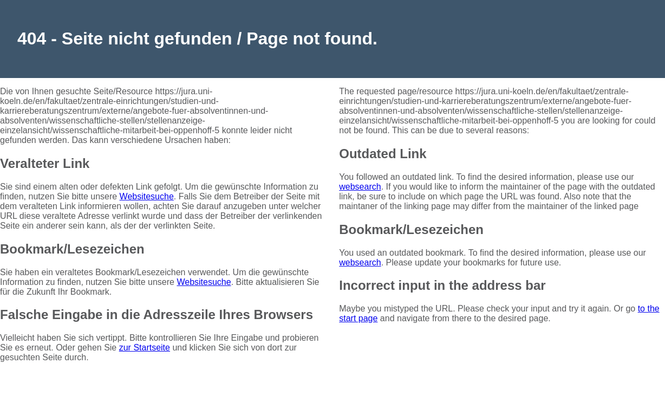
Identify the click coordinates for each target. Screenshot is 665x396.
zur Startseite (144, 347)
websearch (360, 186)
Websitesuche (147, 196)
